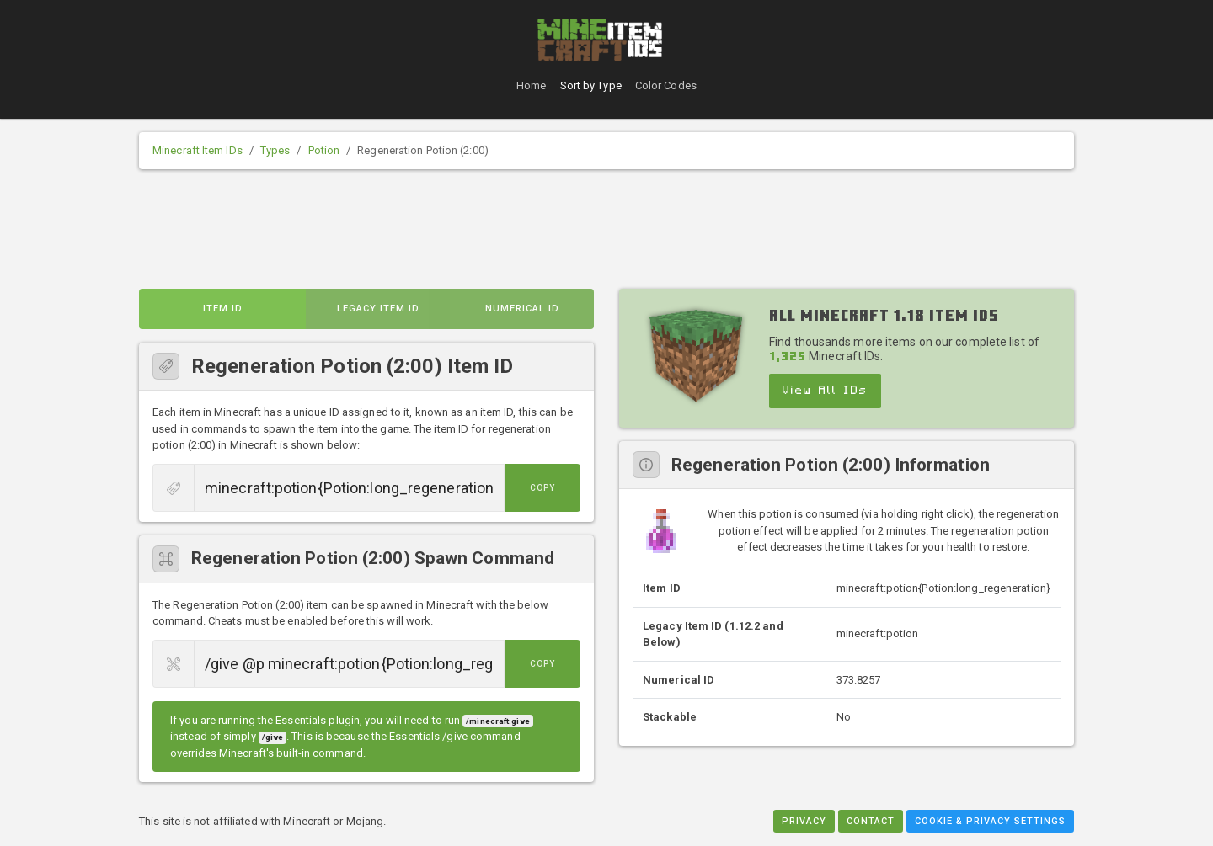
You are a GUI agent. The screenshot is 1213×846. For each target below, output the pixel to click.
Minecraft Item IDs (197, 150)
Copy (542, 487)
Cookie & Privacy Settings (990, 821)
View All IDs (825, 390)
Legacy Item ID (378, 308)
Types (275, 150)
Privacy (804, 821)
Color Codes (666, 85)
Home (531, 85)
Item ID (223, 308)
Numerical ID (522, 308)
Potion (324, 150)
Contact (871, 821)
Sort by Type (591, 85)
